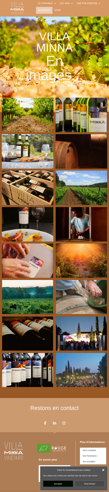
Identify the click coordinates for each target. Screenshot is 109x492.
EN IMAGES (44, 10)
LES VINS (66, 3)
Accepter (58, 484)
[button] (103, 470)
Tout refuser (89, 484)
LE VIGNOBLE (47, 3)
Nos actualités (89, 462)
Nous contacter (89, 450)
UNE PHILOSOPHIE (88, 3)
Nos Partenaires (90, 456)
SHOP (57, 10)
